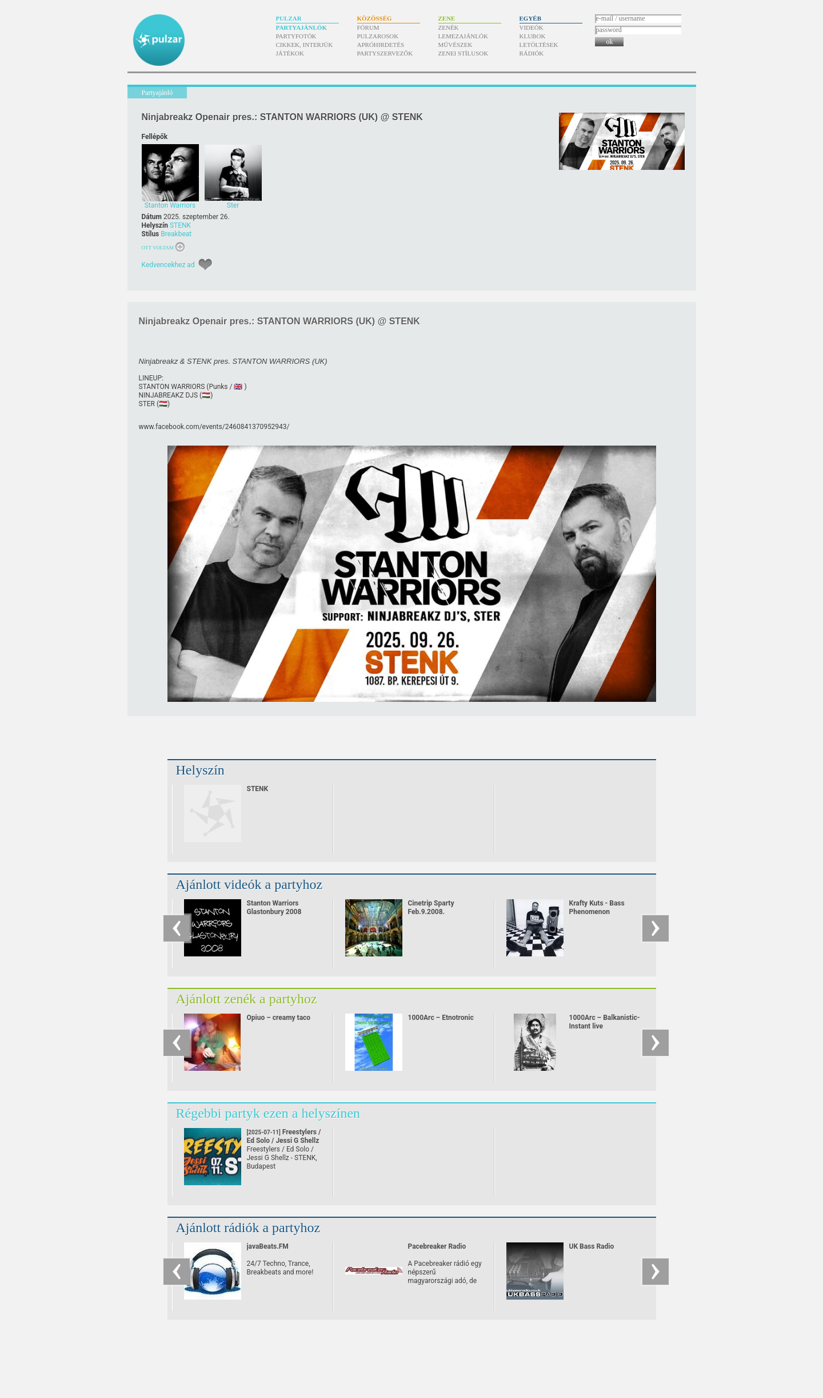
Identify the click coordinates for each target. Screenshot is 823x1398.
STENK (180, 225)
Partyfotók (296, 36)
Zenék (448, 27)
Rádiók (532, 53)
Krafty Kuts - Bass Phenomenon (597, 907)
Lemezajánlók (463, 36)
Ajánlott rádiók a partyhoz (248, 1227)
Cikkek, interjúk (304, 44)
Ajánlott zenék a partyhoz (246, 998)
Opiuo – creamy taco (279, 1018)
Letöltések (539, 44)
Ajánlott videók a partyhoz (249, 884)
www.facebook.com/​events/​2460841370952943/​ (214, 427)
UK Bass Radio (591, 1246)
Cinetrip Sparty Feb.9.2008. (431, 907)
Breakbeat (176, 234)
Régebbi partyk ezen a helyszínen (268, 1113)
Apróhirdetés (381, 44)
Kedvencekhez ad (168, 265)
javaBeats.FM (268, 1246)
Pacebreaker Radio (437, 1246)
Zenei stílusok (463, 53)
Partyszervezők (385, 53)
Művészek (455, 44)
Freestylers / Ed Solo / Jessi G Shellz (284, 1140)
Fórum (368, 27)
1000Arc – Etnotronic (441, 1018)
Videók (532, 27)
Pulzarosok (378, 36)
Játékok (290, 53)
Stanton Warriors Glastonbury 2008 (274, 907)
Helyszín (200, 769)
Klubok (533, 36)
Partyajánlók (301, 27)
